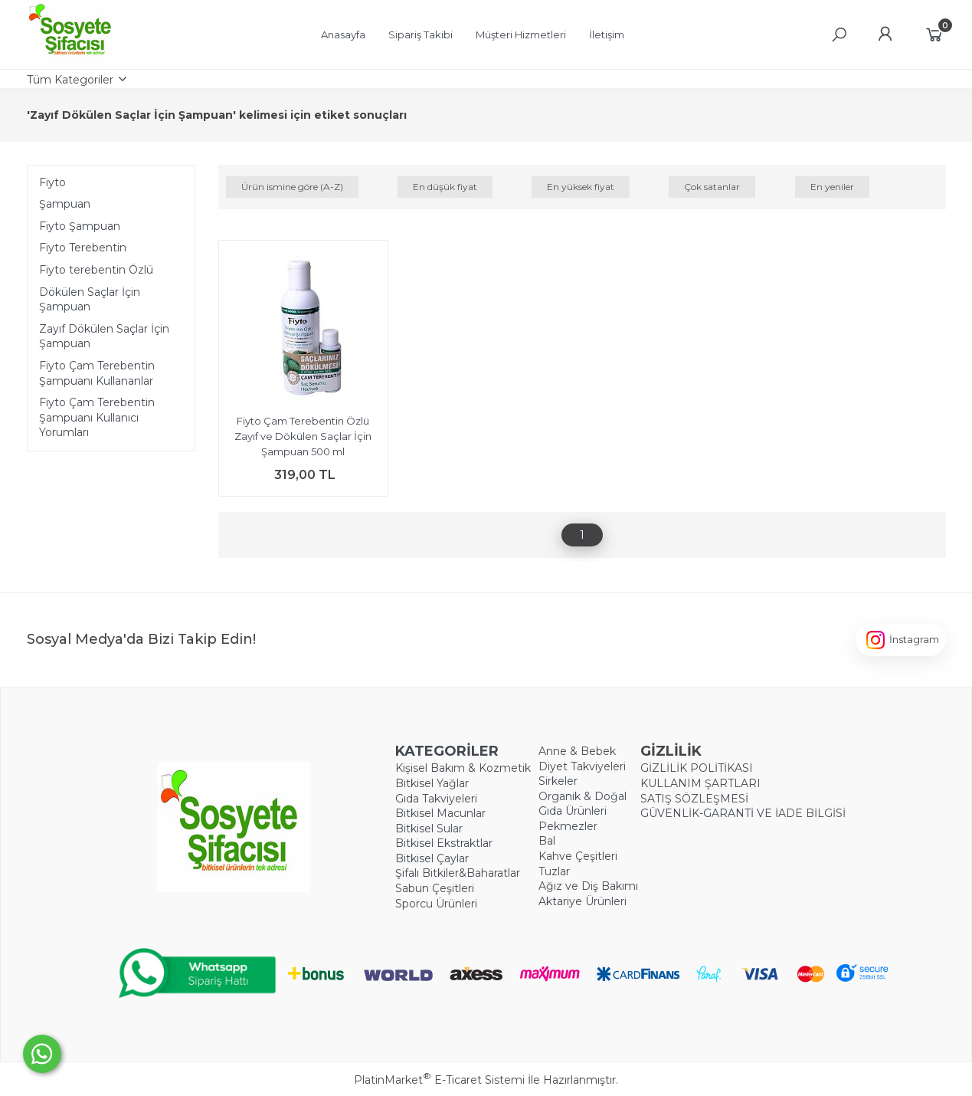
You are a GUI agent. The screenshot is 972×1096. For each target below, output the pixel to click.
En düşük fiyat (445, 186)
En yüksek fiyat (580, 186)
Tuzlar (554, 871)
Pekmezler (567, 826)
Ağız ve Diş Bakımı (588, 886)
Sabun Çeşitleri (434, 888)
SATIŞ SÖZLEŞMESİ (694, 799)
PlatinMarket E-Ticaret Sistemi (439, 1080)
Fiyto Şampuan (79, 226)
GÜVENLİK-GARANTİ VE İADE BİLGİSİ (743, 813)
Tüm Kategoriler (70, 80)
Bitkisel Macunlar (440, 813)
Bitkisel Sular (429, 828)
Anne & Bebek (577, 751)
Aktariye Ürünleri (582, 901)
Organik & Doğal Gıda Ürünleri (582, 804)
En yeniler (832, 186)
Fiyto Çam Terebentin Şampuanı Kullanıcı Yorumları (97, 417)
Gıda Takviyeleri (436, 799)
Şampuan (64, 204)
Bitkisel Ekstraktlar (444, 843)
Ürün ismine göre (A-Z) (292, 186)
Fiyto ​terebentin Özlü (96, 270)
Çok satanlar (712, 186)
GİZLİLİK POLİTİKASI (696, 768)
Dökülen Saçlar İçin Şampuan (89, 299)
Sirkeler (558, 781)
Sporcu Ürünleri (436, 904)
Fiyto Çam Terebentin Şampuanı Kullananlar (97, 373)
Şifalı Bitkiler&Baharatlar (457, 873)
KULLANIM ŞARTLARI (700, 783)
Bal (546, 841)
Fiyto (52, 182)
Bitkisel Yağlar (432, 783)
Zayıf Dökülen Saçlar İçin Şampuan (104, 336)
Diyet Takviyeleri (582, 766)
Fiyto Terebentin (82, 247)
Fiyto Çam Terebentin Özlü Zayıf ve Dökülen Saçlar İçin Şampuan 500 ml (302, 436)
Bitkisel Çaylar (432, 858)
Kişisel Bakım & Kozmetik (463, 768)
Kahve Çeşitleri (577, 856)
